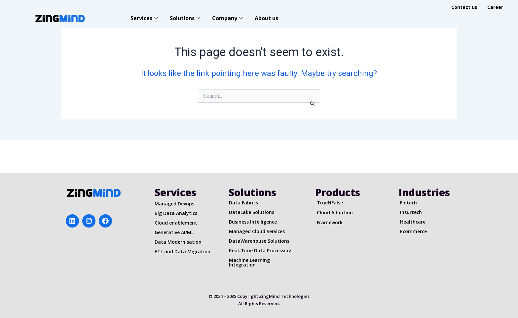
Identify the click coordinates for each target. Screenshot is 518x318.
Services (144, 18)
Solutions (185, 18)
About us (266, 18)
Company (227, 18)
